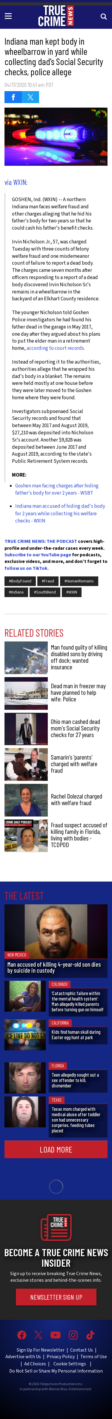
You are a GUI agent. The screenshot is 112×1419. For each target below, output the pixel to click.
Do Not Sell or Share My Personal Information (56, 1371)
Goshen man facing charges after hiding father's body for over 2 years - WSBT (57, 489)
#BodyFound (20, 581)
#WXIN (71, 592)
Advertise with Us (23, 1356)
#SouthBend (45, 592)
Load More (56, 1149)
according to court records (55, 348)
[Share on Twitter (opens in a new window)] (30, 97)
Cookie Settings (69, 1364)
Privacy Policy (61, 1356)
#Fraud (48, 581)
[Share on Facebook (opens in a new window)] (13, 97)
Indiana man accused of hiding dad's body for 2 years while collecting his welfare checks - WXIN (60, 514)
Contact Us (81, 1350)
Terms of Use (93, 1356)
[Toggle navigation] (9, 15)
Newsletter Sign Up (56, 1297)
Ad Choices (35, 1364)
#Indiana (16, 592)
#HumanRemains (79, 581)
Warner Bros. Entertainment (70, 1389)
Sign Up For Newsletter (41, 1350)
